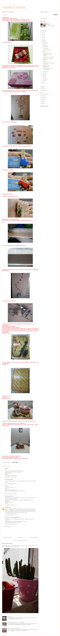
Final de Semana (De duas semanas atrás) (47, 69)
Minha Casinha (43, 95)
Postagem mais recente (7, 537)
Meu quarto (9, 616)
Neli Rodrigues (8, 479)
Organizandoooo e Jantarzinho (48, 57)
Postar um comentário (8, 526)
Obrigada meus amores (47, 53)
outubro (44, 45)
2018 (43, 32)
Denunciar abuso (44, 106)
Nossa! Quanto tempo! (7, 543)
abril (44, 75)
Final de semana (46, 46)
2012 (43, 37)
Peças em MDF (43, 97)
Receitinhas (43, 101)
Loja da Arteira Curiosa (45, 94)
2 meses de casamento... (47, 49)
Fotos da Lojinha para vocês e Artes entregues (15, 622)
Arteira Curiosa (13, 7)
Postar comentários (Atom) (22, 540)
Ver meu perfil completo (50, 25)
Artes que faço (43, 88)
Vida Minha (43, 103)
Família (42, 92)
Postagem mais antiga (33, 537)
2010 (43, 40)
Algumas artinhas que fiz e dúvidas (13, 628)
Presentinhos (43, 99)
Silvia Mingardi (8, 496)
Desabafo (44, 61)
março (44, 77)
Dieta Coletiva (43, 90)
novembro (45, 43)
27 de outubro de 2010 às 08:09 (10, 493)
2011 (43, 39)
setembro (44, 71)
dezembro (45, 42)
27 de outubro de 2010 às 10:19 (10, 504)
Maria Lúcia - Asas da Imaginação (11, 517)
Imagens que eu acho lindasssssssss (46, 66)
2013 (43, 35)
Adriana (49, 24)
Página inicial (20, 537)
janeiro (44, 80)
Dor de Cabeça (45, 48)
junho (44, 72)
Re (5, 468)
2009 (43, 82)
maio (44, 74)
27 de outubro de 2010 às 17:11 (10, 515)
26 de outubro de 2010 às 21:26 (10, 483)
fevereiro (44, 79)
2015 (43, 34)
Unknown (7, 507)
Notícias (44, 51)
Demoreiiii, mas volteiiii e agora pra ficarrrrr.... (48, 63)
